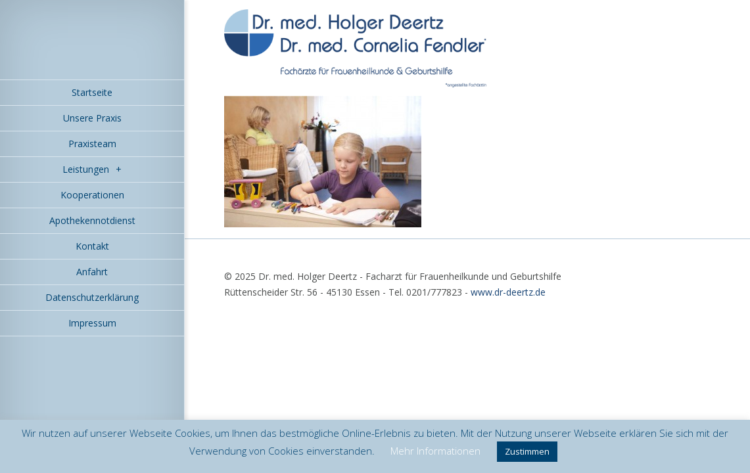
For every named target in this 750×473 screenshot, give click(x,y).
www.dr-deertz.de (508, 292)
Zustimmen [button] (527, 451)
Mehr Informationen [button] (435, 450)
